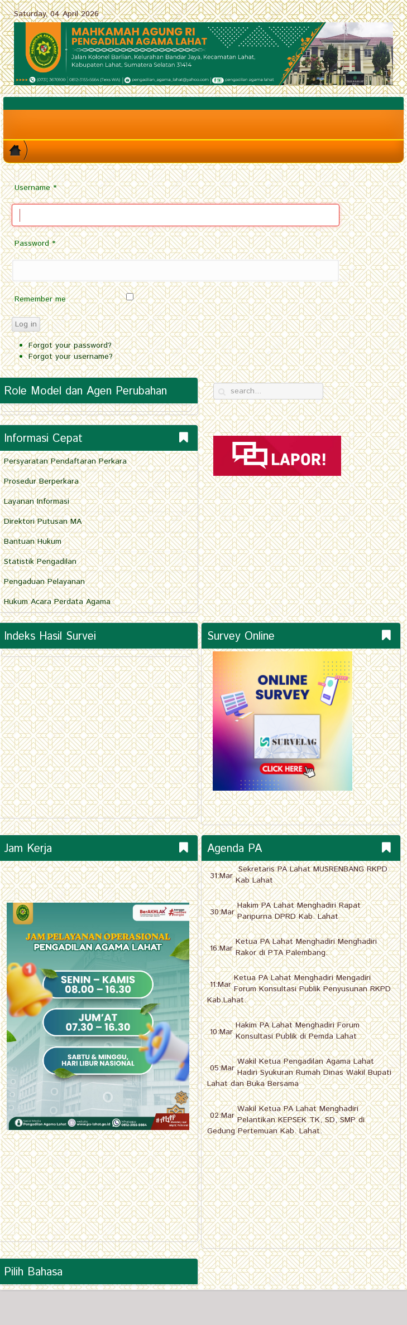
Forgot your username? (70, 356)
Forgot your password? (70, 345)
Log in (26, 324)
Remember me (40, 299)
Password (35, 243)
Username (35, 187)
